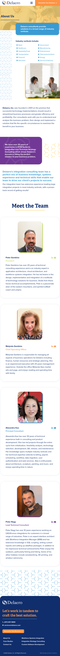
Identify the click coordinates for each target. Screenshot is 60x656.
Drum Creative (53, 653)
